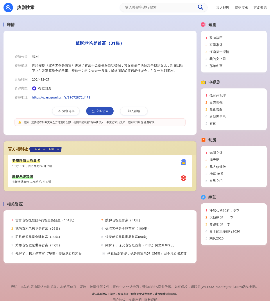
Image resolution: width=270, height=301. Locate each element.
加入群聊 (134, 111)
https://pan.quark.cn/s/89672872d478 (61, 97)
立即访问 (100, 111)
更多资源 (260, 7)
